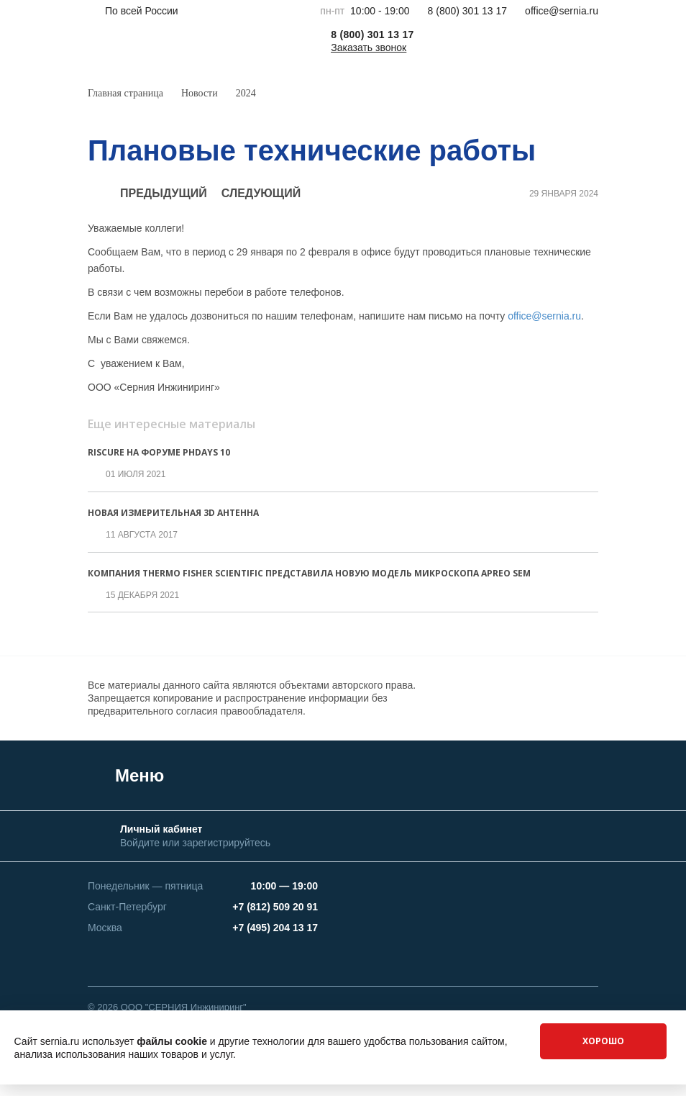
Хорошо (603, 1041)
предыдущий (147, 194)
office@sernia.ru (561, 11)
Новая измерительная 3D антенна (173, 513)
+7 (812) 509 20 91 (275, 906)
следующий (277, 194)
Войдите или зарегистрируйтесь (195, 842)
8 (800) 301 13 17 (468, 11)
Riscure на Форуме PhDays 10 (159, 452)
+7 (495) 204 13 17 (275, 927)
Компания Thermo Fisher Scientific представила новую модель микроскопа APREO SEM (309, 573)
